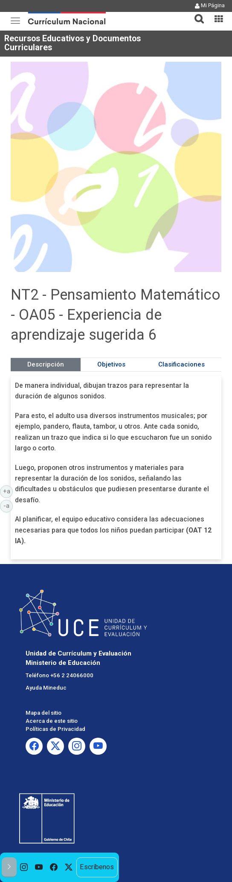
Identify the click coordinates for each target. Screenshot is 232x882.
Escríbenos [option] (97, 867)
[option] (24, 867)
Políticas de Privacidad (55, 729)
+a (8, 491)
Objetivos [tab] (111, 364)
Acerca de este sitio (52, 721)
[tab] (196, 13)
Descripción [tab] (45, 364)
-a (8, 505)
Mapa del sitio (43, 713)
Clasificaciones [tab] (181, 364)
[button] (196, 13)
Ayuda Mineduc (46, 687)
